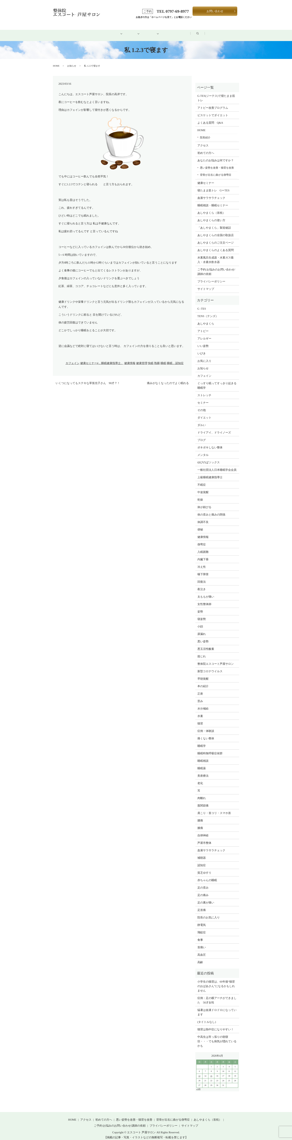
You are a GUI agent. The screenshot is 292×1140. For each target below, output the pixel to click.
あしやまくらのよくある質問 (215, 246)
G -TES (201, 304)
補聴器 (201, 853)
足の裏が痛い (205, 898)
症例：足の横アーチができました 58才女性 (217, 996)
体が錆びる (204, 502)
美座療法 (203, 771)
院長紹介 (205, 133)
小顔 (200, 622)
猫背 (200, 719)
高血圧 (201, 950)
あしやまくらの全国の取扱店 (215, 231)
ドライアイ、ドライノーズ (214, 428)
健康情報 (129, 359)
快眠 (150, 359)
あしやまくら (205, 319)
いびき (201, 349)
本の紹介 (203, 681)
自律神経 (203, 831)
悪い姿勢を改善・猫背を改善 (217, 163)
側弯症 (201, 540)
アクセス (181, 31)
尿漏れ (201, 629)
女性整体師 (204, 599)
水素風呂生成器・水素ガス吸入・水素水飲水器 (215, 255)
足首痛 (201, 905)
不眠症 (201, 480)
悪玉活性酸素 (205, 644)
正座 (200, 689)
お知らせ (71, 61)
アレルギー (204, 334)
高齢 (200, 957)
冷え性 (201, 562)
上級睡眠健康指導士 (210, 473)
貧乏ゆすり (204, 868)
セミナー (203, 398)
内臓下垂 (203, 555)
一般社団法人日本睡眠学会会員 (217, 465)
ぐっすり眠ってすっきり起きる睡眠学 (217, 381)
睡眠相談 (203, 756)
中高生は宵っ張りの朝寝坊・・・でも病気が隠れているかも (217, 1037)
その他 (201, 405)
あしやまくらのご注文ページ (215, 238)
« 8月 (198, 1085)
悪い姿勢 (203, 637)
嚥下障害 (203, 570)
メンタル (203, 450)
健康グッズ (154, 31)
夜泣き (201, 584)
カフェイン (73, 359)
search (227, 31)
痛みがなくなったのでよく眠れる (168, 379)
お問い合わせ (215, 11)
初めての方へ (98, 31)
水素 (200, 711)
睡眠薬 (201, 763)
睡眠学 (201, 741)
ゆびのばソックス (208, 458)
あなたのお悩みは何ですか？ (215, 156)
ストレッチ (204, 390)
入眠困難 (203, 547)
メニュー (127, 31)
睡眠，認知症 (175, 359)
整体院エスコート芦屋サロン (215, 659)
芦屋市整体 (204, 838)
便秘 (200, 525)
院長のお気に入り (208, 913)
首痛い (201, 943)
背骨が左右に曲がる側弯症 (215, 170)
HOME (72, 31)
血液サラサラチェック (211, 193)
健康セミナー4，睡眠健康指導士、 (102, 359)
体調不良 (203, 517)
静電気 (201, 920)
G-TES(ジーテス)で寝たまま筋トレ (216, 94)
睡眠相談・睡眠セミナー (212, 201)
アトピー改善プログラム (212, 103)
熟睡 (157, 359)
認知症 (201, 860)
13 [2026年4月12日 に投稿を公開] (199, 1072)
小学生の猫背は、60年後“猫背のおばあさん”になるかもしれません (216, 982)
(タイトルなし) (206, 1017)
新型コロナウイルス (210, 666)
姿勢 (200, 607)
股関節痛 (203, 801)
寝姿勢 (201, 614)
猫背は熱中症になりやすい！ (215, 1025)
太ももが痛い (205, 592)
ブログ (205, 31)
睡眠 (163, 359)
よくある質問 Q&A (210, 118)
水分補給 (203, 704)
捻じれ (201, 652)
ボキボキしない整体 (210, 443)
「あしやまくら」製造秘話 (214, 223)
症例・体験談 (205, 726)
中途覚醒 (203, 487)
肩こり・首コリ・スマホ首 (214, 808)
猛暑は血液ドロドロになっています (217, 1008)
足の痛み (203, 890)
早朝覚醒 (203, 674)
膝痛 (200, 823)
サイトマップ (205, 284)
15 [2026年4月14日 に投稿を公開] (211, 1072)
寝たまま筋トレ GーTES (213, 186)
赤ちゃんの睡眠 (207, 875)
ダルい (201, 420)
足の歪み (203, 883)
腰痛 (200, 816)
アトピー (203, 326)
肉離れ (201, 793)
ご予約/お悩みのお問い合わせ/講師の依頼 (216, 267)
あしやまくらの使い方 (211, 216)
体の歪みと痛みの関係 (211, 510)
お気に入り (204, 356)
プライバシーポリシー (211, 277)
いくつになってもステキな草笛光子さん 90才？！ (88, 379)
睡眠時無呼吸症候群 (210, 749)
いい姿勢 (203, 341)
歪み (200, 696)
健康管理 (141, 359)
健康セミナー (205, 178)
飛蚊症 (201, 928)
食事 (200, 935)
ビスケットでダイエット (212, 110)
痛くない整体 (205, 734)
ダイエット (204, 413)
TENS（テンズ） (207, 311)
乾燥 (200, 495)
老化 (200, 778)
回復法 (201, 577)
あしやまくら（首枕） (211, 208)
